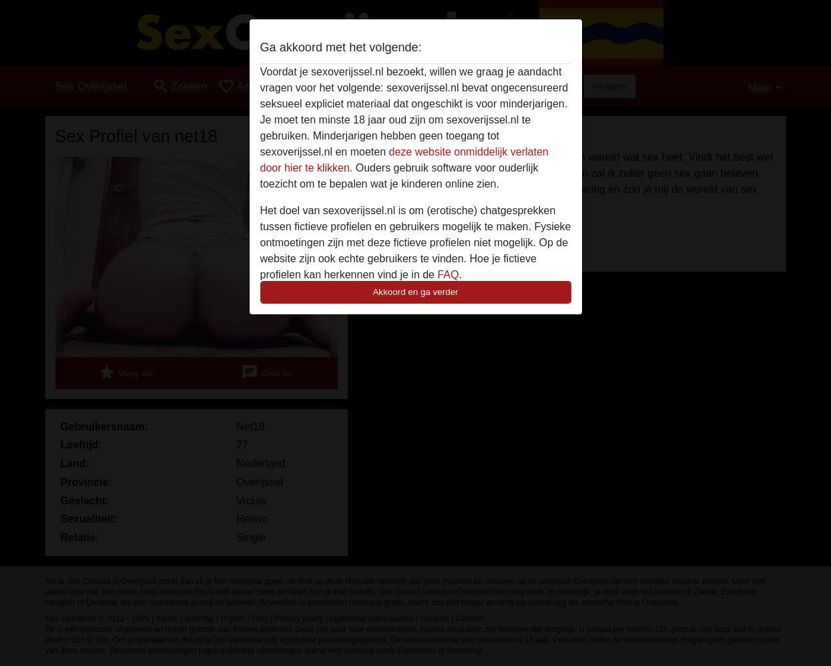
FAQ (448, 274)
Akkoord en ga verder (415, 292)
